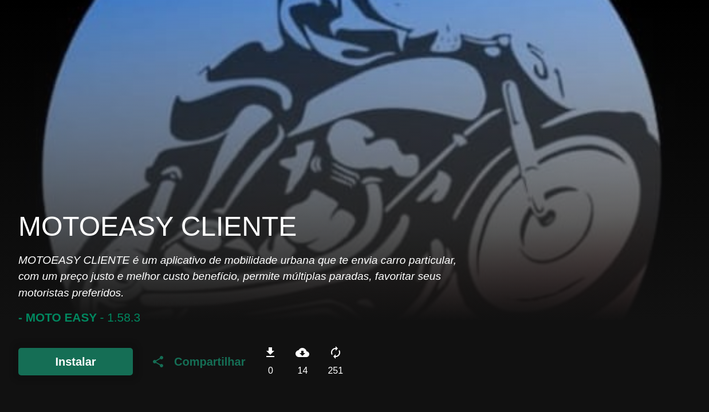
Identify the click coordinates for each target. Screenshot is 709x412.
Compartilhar (198, 362)
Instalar (75, 361)
